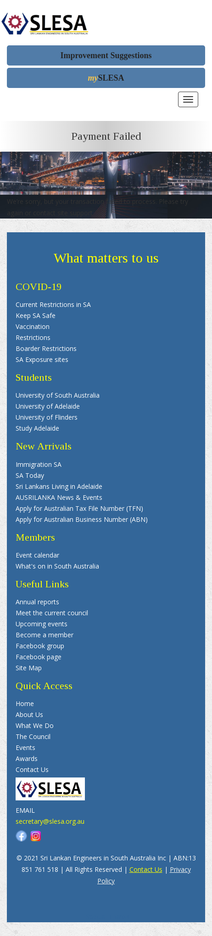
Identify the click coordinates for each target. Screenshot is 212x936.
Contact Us (145, 869)
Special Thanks (108, 916)
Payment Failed (106, 136)
